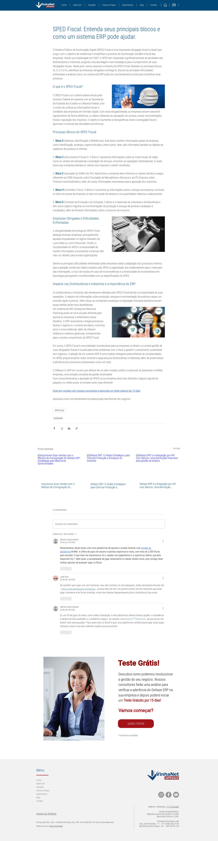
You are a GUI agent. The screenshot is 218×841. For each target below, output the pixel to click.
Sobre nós (40, 783)
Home (38, 780)
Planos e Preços (43, 790)
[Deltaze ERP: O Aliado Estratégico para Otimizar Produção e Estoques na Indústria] (109, 466)
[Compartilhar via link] (76, 428)
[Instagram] (161, 795)
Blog (38, 797)
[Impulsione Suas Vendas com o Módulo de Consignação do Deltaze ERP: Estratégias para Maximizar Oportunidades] (60, 466)
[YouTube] (176, 795)
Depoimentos (41, 794)
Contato (39, 801)
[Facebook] (169, 795)
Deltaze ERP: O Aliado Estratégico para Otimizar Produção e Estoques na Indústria (108, 485)
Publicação (58, 418)
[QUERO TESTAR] (136, 723)
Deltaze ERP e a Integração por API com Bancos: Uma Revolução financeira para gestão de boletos (158, 485)
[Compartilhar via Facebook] (54, 428)
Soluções (40, 787)
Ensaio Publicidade (56, 826)
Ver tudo (176, 448)
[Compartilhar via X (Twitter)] (61, 428)
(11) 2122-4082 (172, 807)
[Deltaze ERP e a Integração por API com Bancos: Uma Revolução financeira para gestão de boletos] (158, 466)
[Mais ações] (163, 541)
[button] (92, 5)
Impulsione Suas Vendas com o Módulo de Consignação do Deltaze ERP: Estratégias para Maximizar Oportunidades (58, 485)
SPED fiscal (59, 410)
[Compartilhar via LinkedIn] (69, 428)
